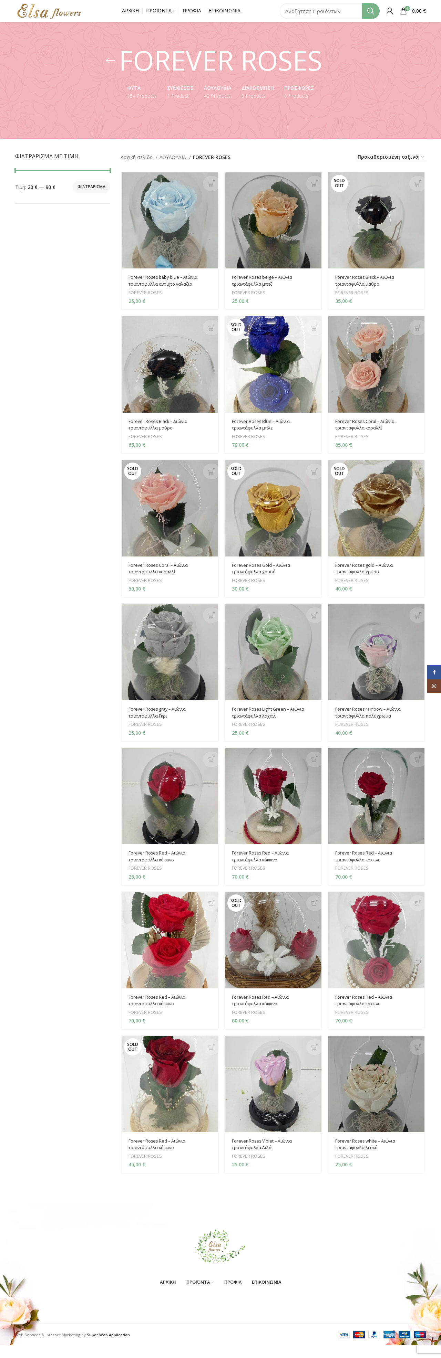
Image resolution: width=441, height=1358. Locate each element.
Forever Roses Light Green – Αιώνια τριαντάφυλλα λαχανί (272, 725)
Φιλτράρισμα (91, 196)
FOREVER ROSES (144, 302)
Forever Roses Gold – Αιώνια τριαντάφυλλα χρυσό (264, 580)
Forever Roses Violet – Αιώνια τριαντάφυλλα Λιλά (265, 1159)
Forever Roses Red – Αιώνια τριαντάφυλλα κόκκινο (159, 869)
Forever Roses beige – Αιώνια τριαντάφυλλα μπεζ (265, 290)
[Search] (330, 15)
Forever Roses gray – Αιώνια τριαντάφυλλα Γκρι (159, 725)
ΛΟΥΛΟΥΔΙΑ (173, 166)
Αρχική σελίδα (137, 166)
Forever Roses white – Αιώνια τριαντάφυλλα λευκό (369, 1159)
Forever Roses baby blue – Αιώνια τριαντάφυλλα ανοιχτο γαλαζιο (165, 290)
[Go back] (110, 69)
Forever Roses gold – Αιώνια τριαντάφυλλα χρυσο (368, 580)
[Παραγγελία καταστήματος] (391, 166)
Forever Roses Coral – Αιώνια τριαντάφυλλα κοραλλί (369, 435)
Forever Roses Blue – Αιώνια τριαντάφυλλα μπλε (264, 435)
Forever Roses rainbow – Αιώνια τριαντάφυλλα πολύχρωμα (372, 725)
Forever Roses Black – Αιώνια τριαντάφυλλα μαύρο (369, 290)
